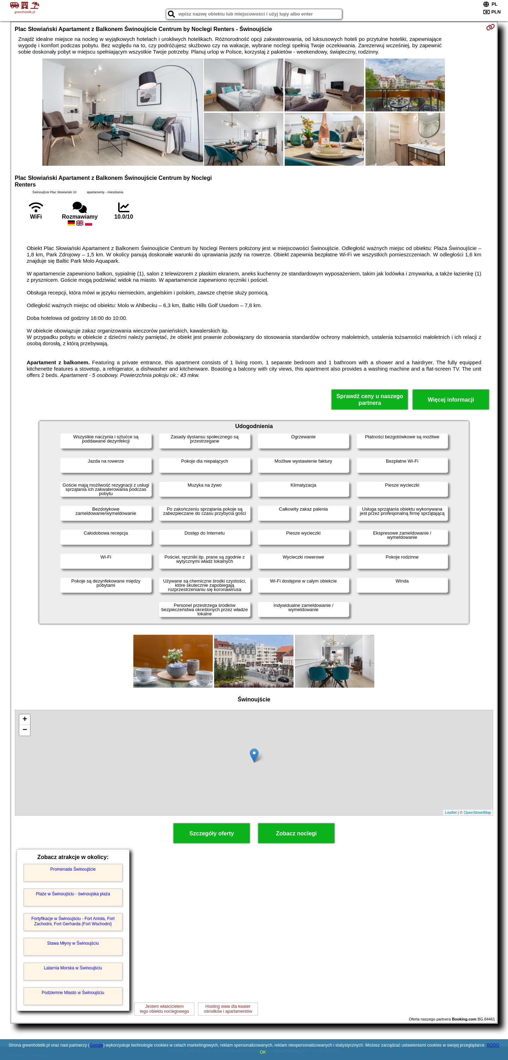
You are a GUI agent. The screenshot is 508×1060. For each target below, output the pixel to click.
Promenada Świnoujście (73, 869)
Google (96, 1045)
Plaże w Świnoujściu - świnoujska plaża (73, 893)
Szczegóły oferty (211, 833)
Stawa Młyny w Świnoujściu (73, 943)
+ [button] (25, 719)
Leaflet (450, 812)
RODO (493, 1045)
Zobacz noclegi (296, 833)
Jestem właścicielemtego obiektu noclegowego (164, 1009)
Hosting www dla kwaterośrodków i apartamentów (228, 1009)
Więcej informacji (451, 400)
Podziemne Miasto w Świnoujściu (73, 992)
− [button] (25, 730)
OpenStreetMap (477, 812)
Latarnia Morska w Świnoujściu (73, 967)
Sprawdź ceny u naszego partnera (369, 399)
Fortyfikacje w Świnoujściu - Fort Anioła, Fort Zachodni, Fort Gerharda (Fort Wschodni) (73, 921)
